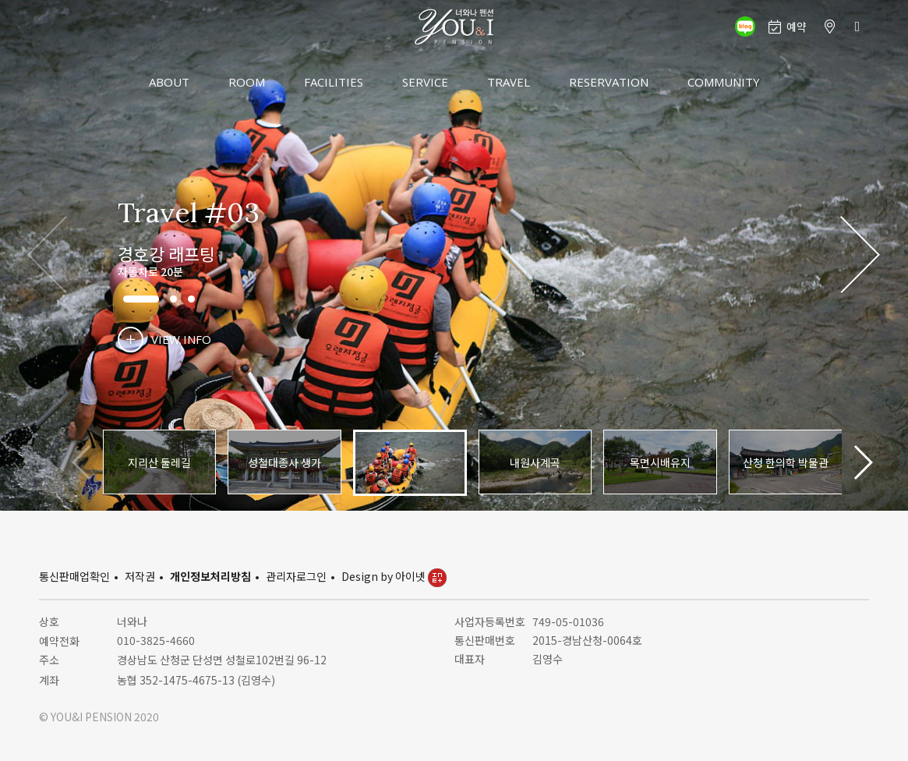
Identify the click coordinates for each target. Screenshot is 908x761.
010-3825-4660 (156, 640)
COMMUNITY (723, 82)
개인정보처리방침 (210, 576)
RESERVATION (608, 82)
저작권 (140, 576)
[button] (860, 256)
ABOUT (169, 82)
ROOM (246, 82)
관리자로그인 (296, 576)
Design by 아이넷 (394, 576)
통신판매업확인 (74, 576)
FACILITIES (333, 82)
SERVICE (425, 82)
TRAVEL (508, 82)
